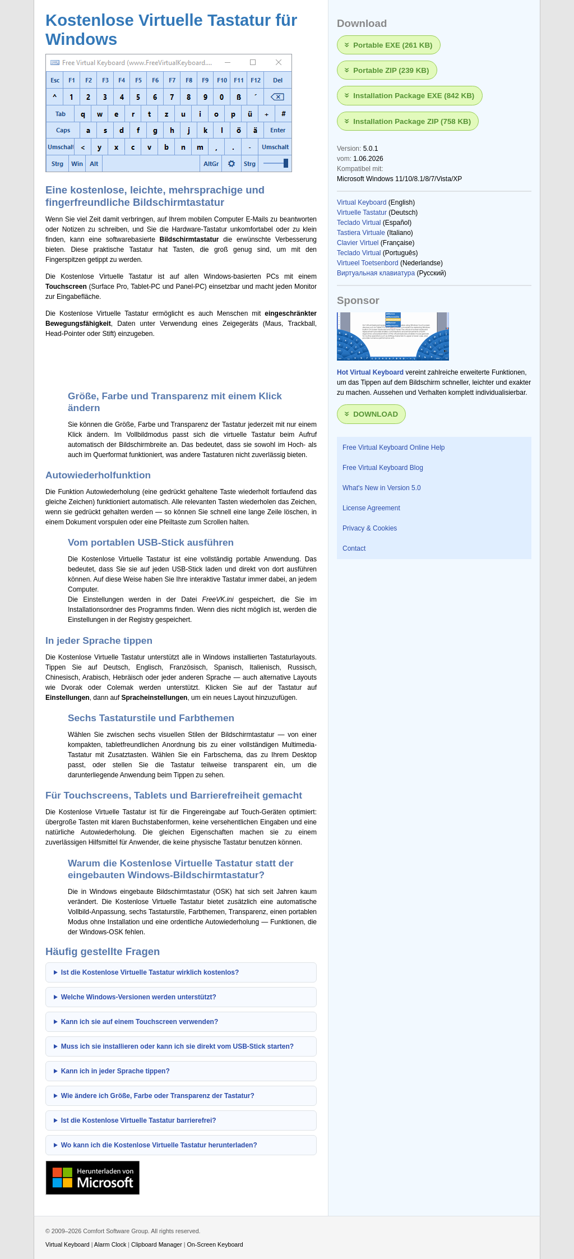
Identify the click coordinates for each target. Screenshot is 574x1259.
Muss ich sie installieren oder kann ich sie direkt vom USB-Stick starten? (177, 1046)
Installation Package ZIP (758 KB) (412, 121)
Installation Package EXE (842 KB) (413, 95)
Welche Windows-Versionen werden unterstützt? (138, 997)
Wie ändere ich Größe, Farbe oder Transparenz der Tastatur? (157, 1096)
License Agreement (371, 508)
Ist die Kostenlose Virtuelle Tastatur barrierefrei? (138, 1120)
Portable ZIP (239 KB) (391, 70)
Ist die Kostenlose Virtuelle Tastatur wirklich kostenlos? (150, 972)
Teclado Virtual (359, 223)
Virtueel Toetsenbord (368, 263)
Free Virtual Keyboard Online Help (393, 447)
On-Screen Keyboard (215, 1244)
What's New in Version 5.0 (381, 488)
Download (375, 414)
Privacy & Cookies (369, 528)
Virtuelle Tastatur (362, 212)
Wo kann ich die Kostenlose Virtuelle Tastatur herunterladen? (159, 1145)
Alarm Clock (110, 1244)
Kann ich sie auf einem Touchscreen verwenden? (140, 1022)
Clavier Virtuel (357, 243)
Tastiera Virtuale (361, 233)
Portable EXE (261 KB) (392, 44)
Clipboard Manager (156, 1244)
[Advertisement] (176, 362)
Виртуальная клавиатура (376, 273)
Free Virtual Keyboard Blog (382, 468)
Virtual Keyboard (362, 202)
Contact (353, 548)
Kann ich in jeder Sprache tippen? (115, 1071)
